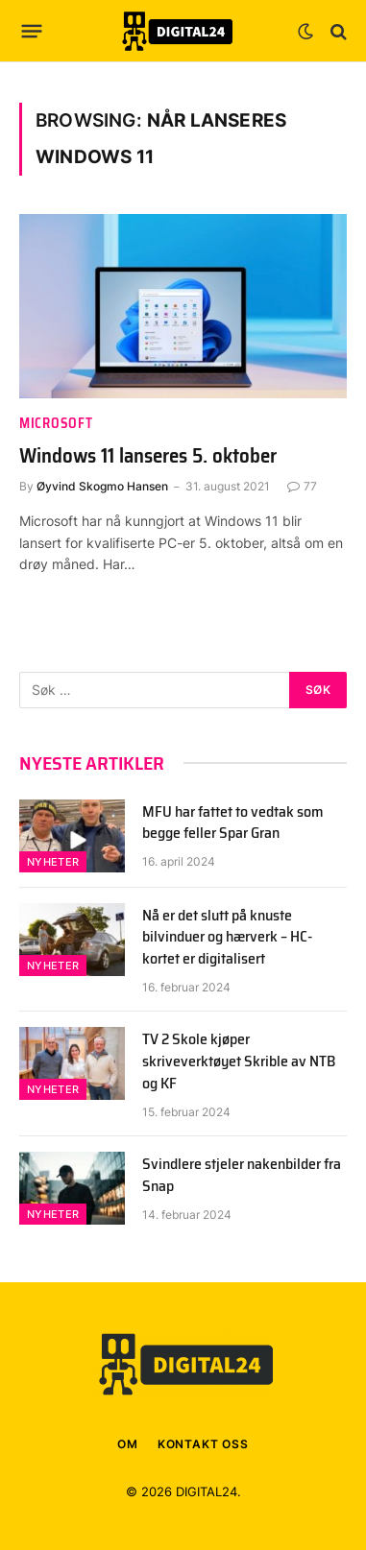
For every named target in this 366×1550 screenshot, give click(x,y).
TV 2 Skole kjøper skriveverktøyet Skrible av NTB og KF (238, 1061)
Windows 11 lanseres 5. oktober (148, 455)
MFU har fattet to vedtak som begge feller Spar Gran (233, 822)
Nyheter (53, 862)
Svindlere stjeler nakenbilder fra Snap (241, 1175)
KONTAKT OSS (203, 1444)
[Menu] (32, 31)
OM (127, 1444)
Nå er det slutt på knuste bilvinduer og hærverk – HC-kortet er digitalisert (227, 937)
